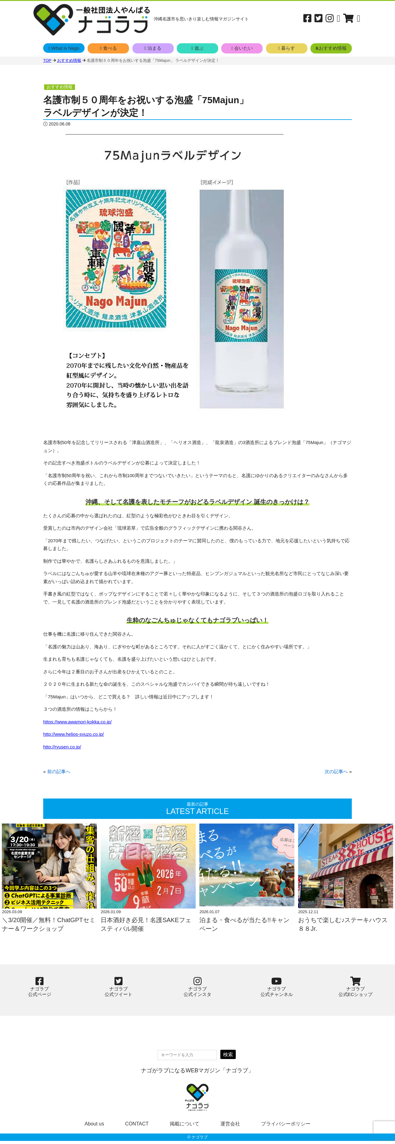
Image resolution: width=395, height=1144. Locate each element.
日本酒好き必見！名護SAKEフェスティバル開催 (146, 927)
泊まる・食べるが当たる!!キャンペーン (244, 927)
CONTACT (136, 1126)
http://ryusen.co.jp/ (62, 746)
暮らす (286, 48)
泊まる (152, 48)
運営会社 (230, 1126)
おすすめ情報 (331, 48)
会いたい (242, 48)
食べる (108, 48)
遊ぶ (197, 48)
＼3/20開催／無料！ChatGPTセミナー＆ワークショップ (48, 927)
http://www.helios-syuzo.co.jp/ (73, 734)
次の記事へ (336, 771)
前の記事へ (58, 771)
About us (94, 1126)
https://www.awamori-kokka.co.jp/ (77, 721)
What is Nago (63, 48)
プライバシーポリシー (285, 1126)
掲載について (184, 1126)
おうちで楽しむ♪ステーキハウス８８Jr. (343, 927)
